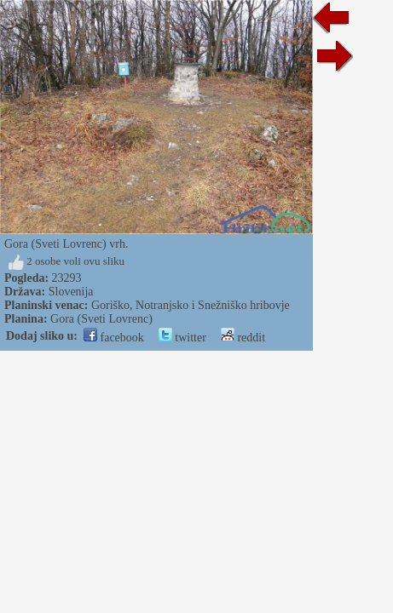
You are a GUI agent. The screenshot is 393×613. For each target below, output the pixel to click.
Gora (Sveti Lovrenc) (101, 318)
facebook (114, 337)
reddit (243, 337)
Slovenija (71, 291)
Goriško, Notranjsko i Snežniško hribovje (190, 305)
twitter (182, 337)
